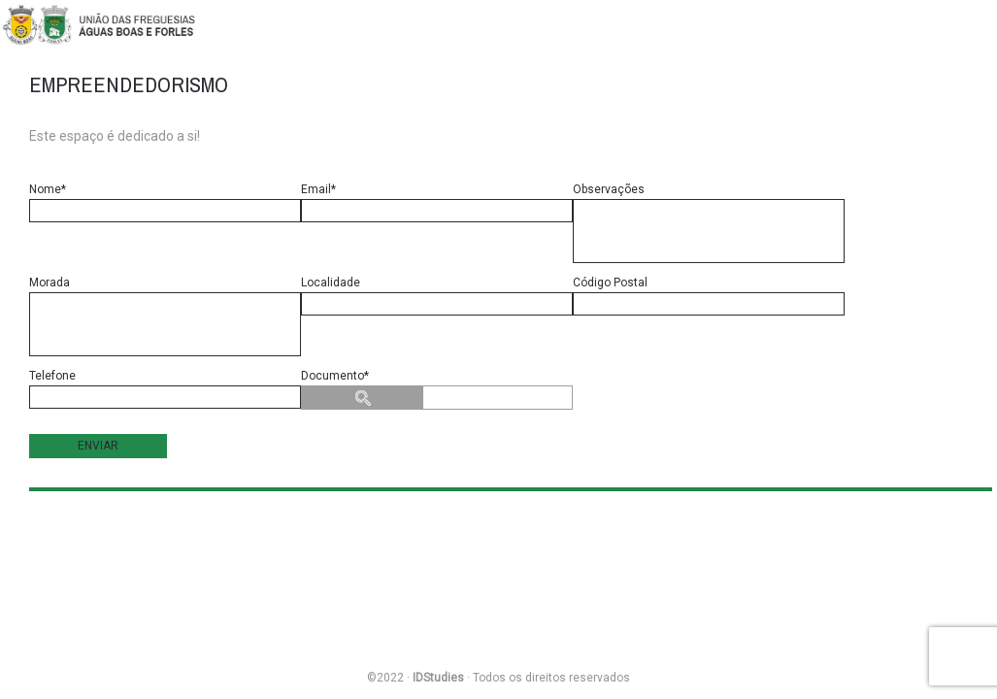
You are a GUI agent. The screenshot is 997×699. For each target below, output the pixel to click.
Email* (437, 202)
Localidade (437, 296)
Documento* (437, 389)
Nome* (165, 202)
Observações (709, 223)
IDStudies (438, 677)
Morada (165, 316)
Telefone (165, 389)
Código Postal (709, 296)
